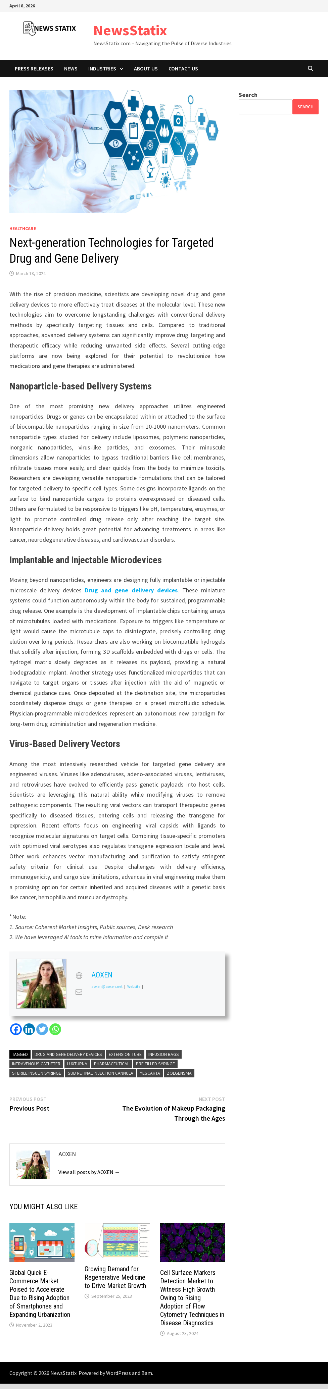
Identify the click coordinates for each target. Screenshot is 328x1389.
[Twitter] (42, 1029)
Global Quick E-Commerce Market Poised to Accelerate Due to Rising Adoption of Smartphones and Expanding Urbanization (39, 1294)
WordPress (118, 1373)
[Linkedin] (29, 1029)
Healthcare (22, 228)
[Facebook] (16, 1029)
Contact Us (183, 68)
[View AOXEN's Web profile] (79, 975)
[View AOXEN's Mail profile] (79, 992)
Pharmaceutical (111, 1064)
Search (248, 95)
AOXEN (101, 975)
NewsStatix (130, 30)
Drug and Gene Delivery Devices (68, 1054)
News (71, 68)
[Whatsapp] (55, 1029)
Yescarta (150, 1073)
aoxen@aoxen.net (107, 986)
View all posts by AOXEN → (89, 1172)
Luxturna (77, 1064)
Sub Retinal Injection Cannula (100, 1073)
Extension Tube (125, 1054)
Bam (146, 1373)
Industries (102, 68)
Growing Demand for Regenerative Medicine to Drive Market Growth (115, 1277)
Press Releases (34, 68)
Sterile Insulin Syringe (36, 1073)
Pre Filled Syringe (155, 1064)
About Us (146, 68)
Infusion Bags (163, 1054)
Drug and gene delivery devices (131, 590)
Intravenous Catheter (36, 1064)
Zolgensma (179, 1073)
